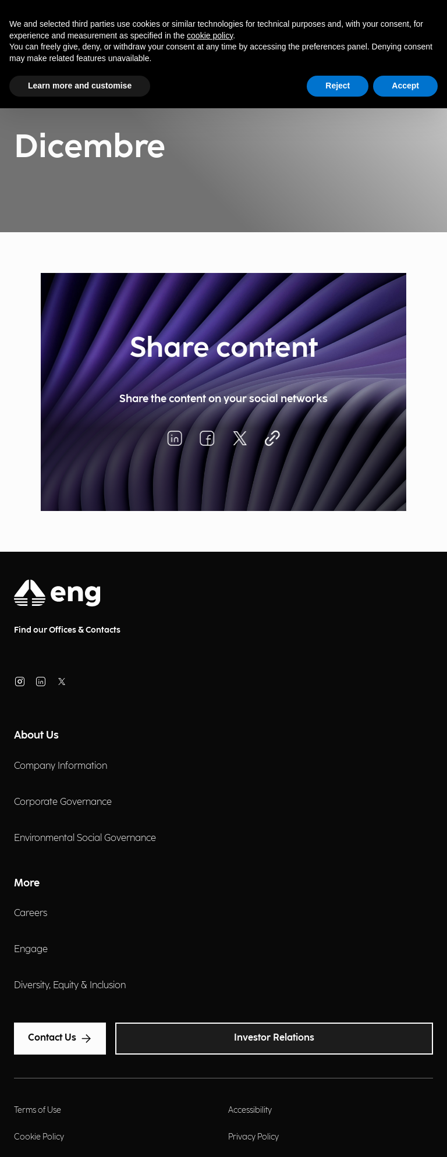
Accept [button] (405, 85)
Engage (31, 949)
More (27, 883)
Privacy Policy (253, 1137)
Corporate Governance (63, 802)
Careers (30, 913)
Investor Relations (274, 1038)
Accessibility (250, 1110)
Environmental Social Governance (85, 838)
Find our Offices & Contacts (67, 630)
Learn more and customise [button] (80, 85)
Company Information (60, 766)
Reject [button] (337, 85)
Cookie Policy (39, 1137)
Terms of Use (37, 1110)
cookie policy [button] (210, 35)
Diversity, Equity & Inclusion (70, 985)
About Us (36, 735)
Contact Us (60, 1038)
